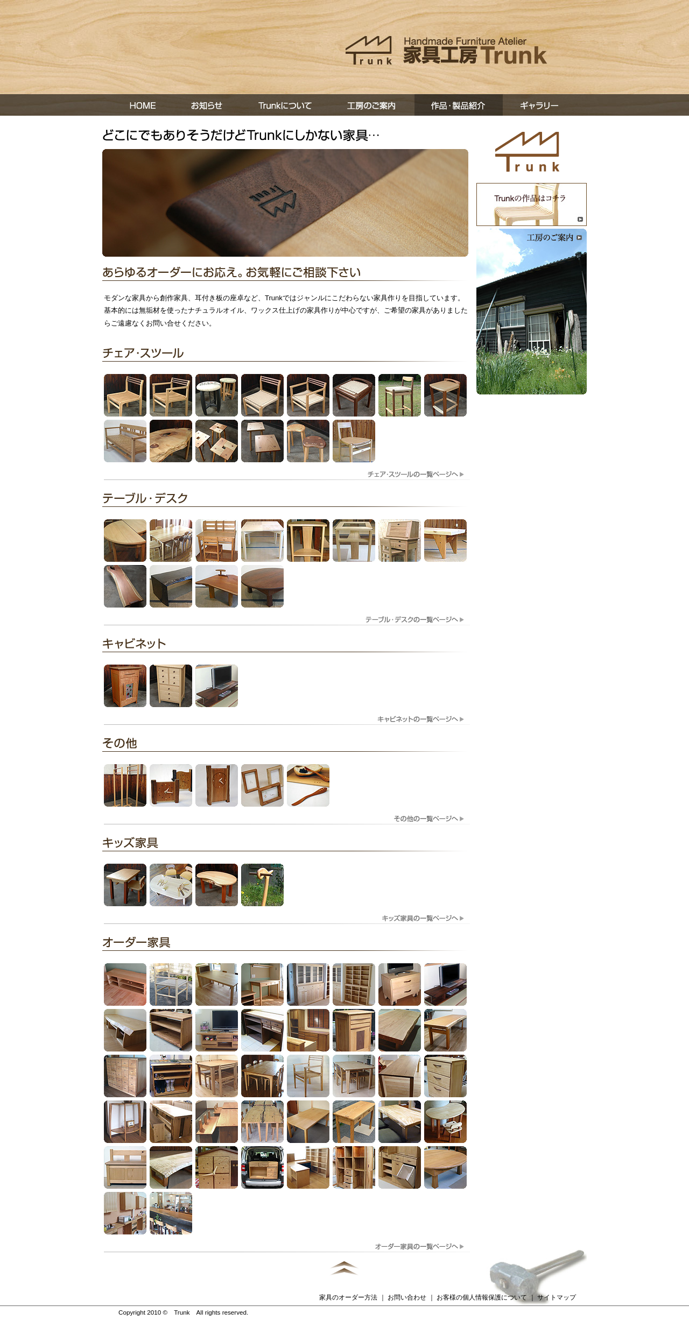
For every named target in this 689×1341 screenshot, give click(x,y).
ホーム (137, 105)
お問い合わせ (407, 1297)
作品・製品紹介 (458, 105)
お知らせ (207, 105)
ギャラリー (545, 105)
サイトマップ (556, 1297)
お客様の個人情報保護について (482, 1297)
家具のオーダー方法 (348, 1297)
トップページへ (527, 152)
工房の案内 (372, 105)
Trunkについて (286, 105)
